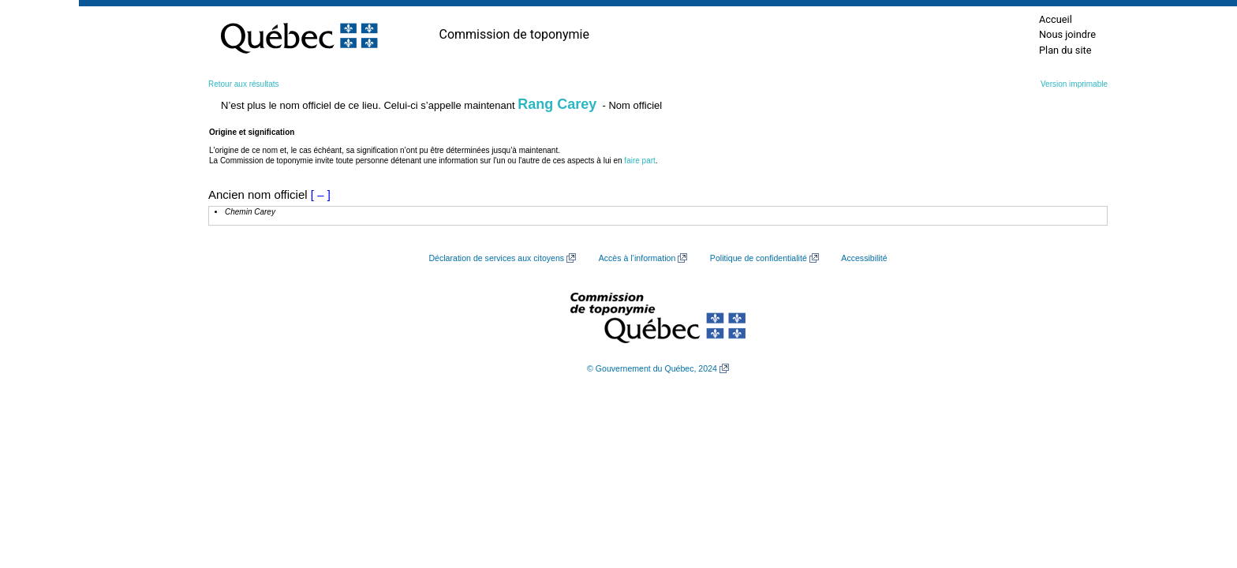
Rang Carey (557, 104)
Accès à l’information (637, 258)
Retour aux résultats (243, 84)
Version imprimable (1074, 84)
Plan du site (1065, 50)
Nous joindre (1067, 34)
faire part (639, 160)
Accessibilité (864, 258)
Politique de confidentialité (758, 258)
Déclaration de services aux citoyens (496, 258)
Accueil (1055, 19)
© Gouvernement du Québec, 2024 (652, 368)
